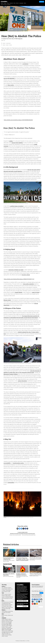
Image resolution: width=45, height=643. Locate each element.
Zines (3, 594)
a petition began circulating (16, 206)
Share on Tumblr (27, 528)
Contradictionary (5, 603)
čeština (7, 625)
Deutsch (3, 620)
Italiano (9, 619)
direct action (11, 85)
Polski (10, 621)
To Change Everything (9, 596)
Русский (7, 621)
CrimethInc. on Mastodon (33, 599)
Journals (6, 594)
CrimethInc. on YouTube (33, 604)
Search (17, 3)
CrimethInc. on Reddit (35, 604)
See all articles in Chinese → (6, 4)
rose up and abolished (9, 78)
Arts (2, 587)
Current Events (8, 43)
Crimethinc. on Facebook (35, 599)
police (15, 533)
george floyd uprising (31, 533)
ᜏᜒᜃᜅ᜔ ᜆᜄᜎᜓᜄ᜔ (5, 636)
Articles (3, 586)
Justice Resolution (22, 380)
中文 (7, 624)
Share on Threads (23, 528)
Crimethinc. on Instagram (37, 599)
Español (6, 619)
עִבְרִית (12, 631)
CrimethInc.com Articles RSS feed (37, 604)
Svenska (5, 631)
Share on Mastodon (21, 528)
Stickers (3, 595)
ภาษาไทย (3, 632)
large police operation (28, 284)
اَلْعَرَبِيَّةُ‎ (9, 629)
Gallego (3, 634)
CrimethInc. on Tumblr (33, 601)
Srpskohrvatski (9, 628)
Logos (3, 596)
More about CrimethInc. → (23, 600)
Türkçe (6, 627)
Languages (21, 3)
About (25, 3)
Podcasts (11, 3)
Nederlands (4, 628)
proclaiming (25, 63)
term (5, 333)
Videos (6, 595)
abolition (17, 533)
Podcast (3, 610)
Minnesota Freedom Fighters (11, 374)
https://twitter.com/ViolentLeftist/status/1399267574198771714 (19, 279)
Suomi (7, 623)
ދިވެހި (9, 633)
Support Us (42, 1)
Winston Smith (7, 300)
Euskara (3, 627)
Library (5, 3)
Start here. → (25, 606)
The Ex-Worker (4, 611)
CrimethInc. (4, 1)
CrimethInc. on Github (41, 599)
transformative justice (18, 463)
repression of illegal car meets (15, 269)
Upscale (5, 517)
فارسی (9, 627)
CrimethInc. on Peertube (41, 601)
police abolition (21, 533)
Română (6, 629)
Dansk (9, 631)
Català (7, 633)
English (3, 619)
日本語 (10, 623)
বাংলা (3, 631)
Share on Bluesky (19, 528)
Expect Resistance (5, 604)
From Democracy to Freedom (7, 602)
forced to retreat (26, 274)
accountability (7, 463)
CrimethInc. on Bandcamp (35, 601)
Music (9, 595)
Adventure (6, 587)
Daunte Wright (18, 292)
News (4, 590)
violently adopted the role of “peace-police (28, 332)
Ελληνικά (3, 623)
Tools (8, 3)
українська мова (9, 632)
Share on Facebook (25, 528)
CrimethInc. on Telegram (37, 601)
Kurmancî (7, 634)
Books (2, 3)
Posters (9, 594)
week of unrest (35, 292)
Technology (8, 590)
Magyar (10, 625)
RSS (5, 586)
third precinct (26, 533)
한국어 (3, 629)
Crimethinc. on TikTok (39, 601)
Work (9, 603)
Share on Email (17, 528)
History (9, 589)
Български (4, 624)
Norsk (10, 634)
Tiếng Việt (4, 633)
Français (7, 620)
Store (15, 3)
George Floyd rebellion (17, 142)
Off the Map (8, 608)
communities (11, 482)
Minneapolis (12, 533)
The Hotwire (8, 612)
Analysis (4, 43)
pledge (11, 141)
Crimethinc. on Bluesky (39, 599)
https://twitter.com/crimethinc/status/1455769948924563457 (18, 120)
